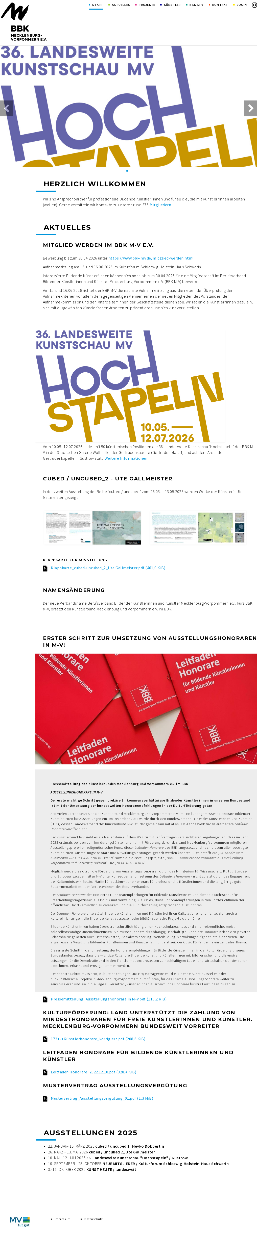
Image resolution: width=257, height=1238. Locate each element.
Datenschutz (93, 1222)
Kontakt (220, 5)
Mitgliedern (160, 204)
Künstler (172, 5)
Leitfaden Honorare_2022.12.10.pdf (93, 1071)
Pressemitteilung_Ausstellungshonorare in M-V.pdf (109, 998)
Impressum (63, 1222)
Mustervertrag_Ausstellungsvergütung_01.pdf (102, 1098)
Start (97, 5)
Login (242, 5)
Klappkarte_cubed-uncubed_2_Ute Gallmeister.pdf (108, 567)
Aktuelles (121, 5)
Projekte (147, 5)
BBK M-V (197, 5)
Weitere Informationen (126, 458)
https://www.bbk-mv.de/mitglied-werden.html (151, 258)
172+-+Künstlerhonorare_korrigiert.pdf (98, 1038)
